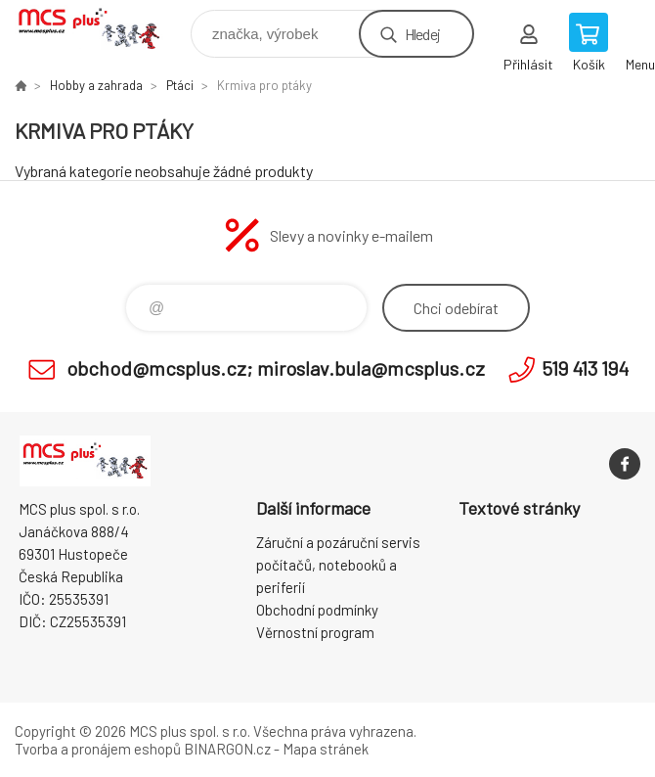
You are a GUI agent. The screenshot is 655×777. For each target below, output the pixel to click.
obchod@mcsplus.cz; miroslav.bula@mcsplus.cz (275, 368)
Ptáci (180, 85)
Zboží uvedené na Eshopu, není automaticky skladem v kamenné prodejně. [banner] (101, 29)
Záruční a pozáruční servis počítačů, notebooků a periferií (338, 564)
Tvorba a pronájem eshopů (98, 748)
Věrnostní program (315, 632)
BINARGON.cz (227, 748)
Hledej (422, 33)
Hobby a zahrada (96, 85)
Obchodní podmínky (317, 609)
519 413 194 (585, 368)
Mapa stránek (326, 748)
